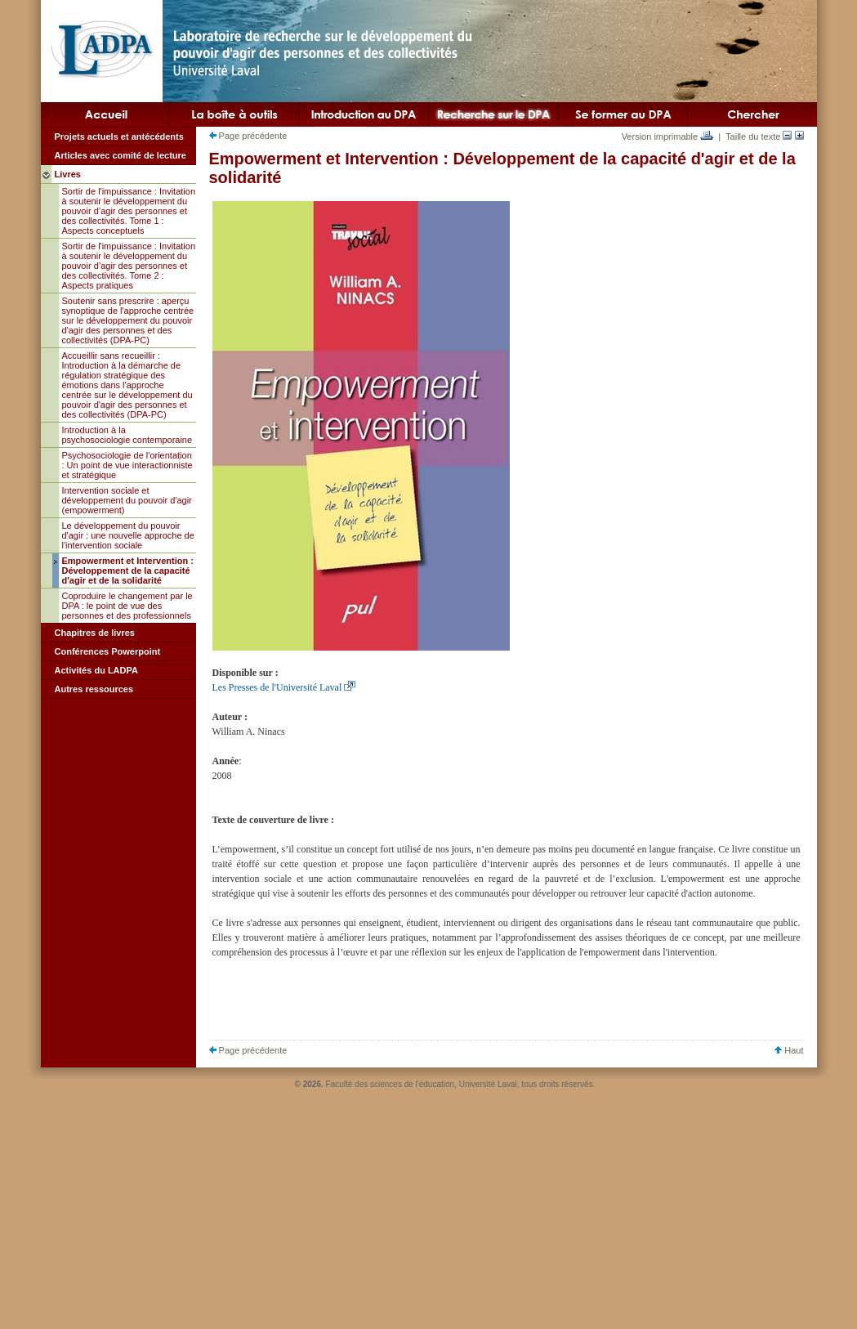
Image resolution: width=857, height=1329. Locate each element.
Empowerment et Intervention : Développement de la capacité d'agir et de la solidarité (128, 570)
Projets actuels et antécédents (119, 136)
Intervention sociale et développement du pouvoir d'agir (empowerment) (127, 500)
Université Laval (488, 1084)
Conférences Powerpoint (108, 651)
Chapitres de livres (95, 633)
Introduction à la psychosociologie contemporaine (127, 435)
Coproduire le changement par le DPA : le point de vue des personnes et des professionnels (127, 605)
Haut (788, 1050)
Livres (68, 174)
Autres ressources (94, 689)
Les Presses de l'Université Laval (277, 687)
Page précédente (248, 136)
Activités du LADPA (96, 670)
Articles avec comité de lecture (120, 155)
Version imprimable (668, 136)
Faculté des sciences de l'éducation (390, 1084)
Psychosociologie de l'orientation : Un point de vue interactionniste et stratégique (127, 465)
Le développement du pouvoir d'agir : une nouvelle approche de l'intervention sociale (128, 535)
